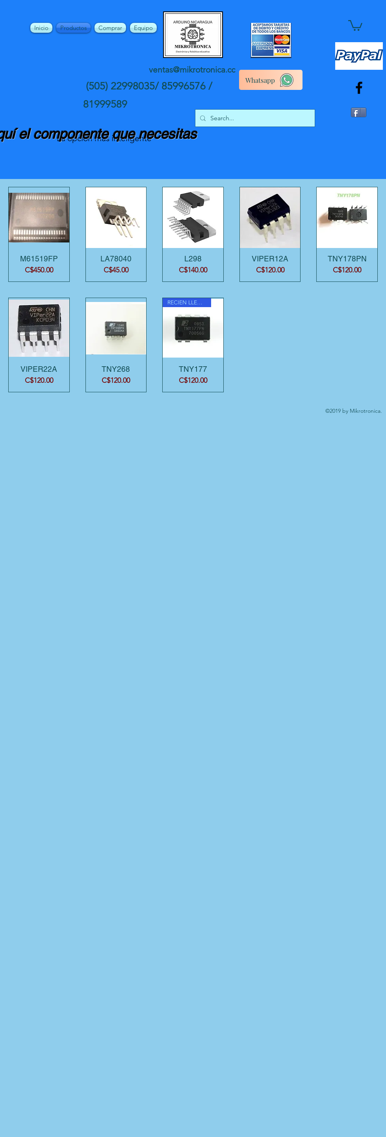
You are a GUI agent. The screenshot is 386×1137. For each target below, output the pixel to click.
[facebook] (359, 88)
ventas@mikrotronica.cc (192, 70)
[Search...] (254, 118)
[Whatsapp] (270, 80)
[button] (355, 25)
